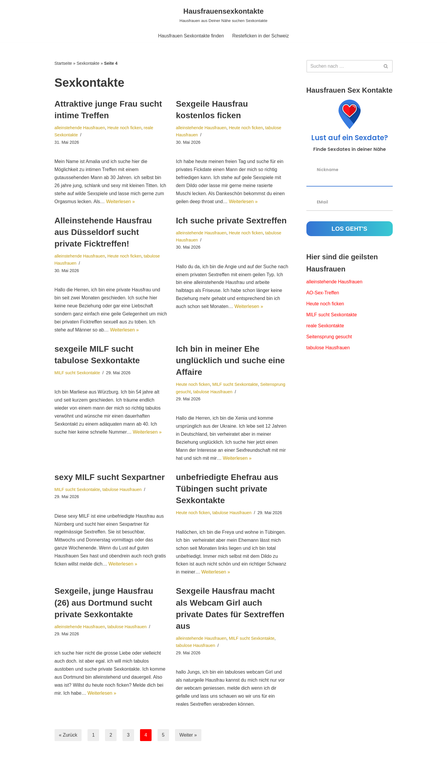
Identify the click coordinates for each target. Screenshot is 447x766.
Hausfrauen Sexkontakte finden (191, 35)
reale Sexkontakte (325, 326)
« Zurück (68, 737)
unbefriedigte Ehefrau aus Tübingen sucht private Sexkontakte (227, 490)
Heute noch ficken (125, 127)
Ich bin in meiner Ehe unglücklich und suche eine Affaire (230, 361)
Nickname (327, 170)
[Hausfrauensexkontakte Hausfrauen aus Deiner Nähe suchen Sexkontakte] (223, 14)
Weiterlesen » (121, 202)
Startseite (63, 63)
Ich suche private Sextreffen (231, 221)
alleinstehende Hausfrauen (80, 127)
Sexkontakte (88, 63)
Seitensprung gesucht (329, 337)
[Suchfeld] (342, 66)
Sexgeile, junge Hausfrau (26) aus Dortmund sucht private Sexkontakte (104, 605)
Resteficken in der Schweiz (260, 35)
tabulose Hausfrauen (213, 393)
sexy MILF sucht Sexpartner (110, 479)
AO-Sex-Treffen (322, 293)
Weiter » (188, 737)
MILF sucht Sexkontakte (77, 374)
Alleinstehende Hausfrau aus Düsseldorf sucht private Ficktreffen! (103, 233)
